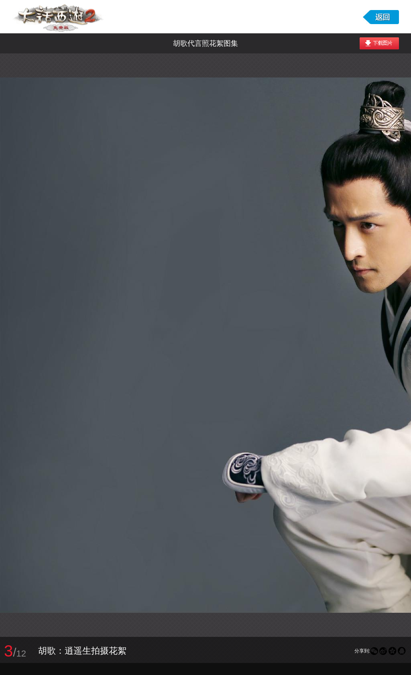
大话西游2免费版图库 (59, 16)
